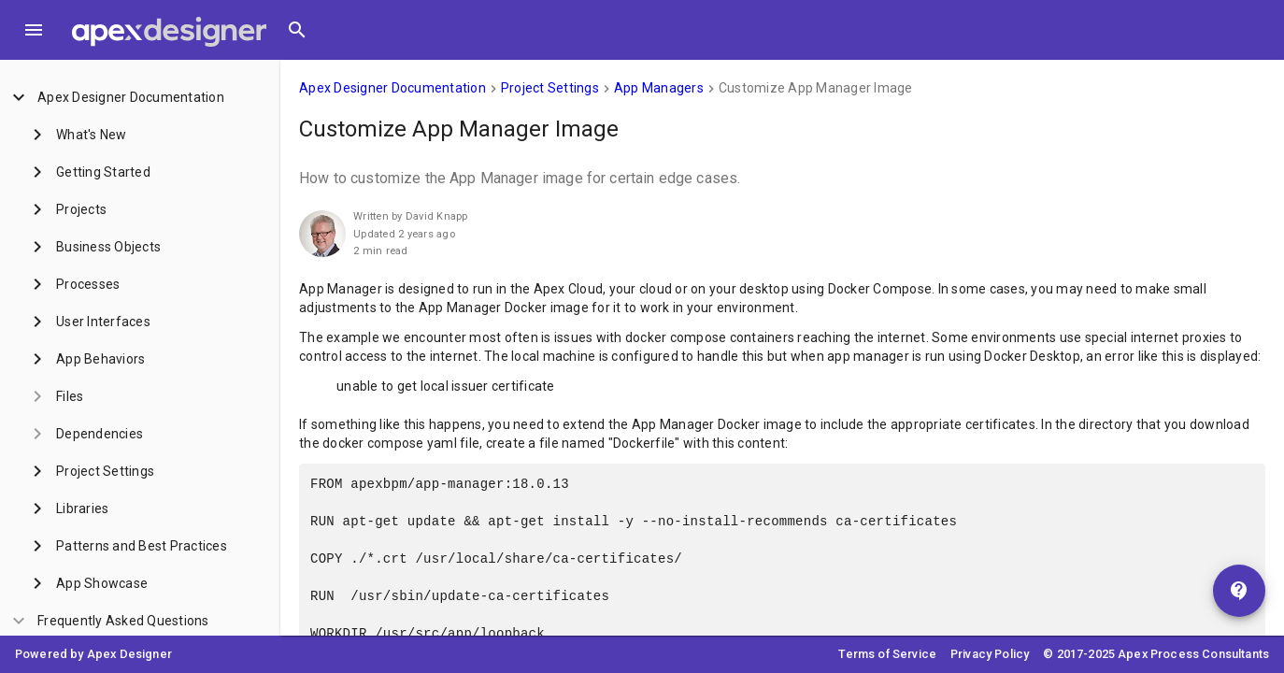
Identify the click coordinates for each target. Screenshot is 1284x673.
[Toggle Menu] (33, 30)
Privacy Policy (989, 654)
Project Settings (550, 87)
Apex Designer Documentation (392, 87)
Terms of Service (887, 654)
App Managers (659, 87)
